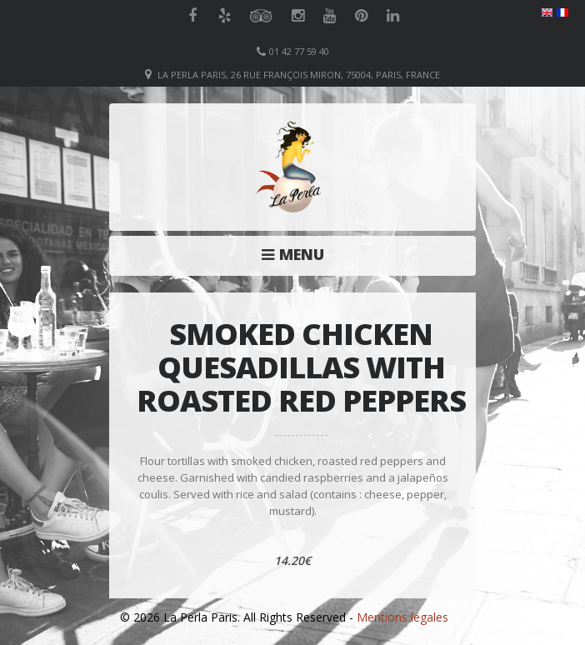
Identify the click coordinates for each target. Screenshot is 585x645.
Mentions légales (402, 617)
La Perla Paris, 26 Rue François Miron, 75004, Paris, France (299, 74)
